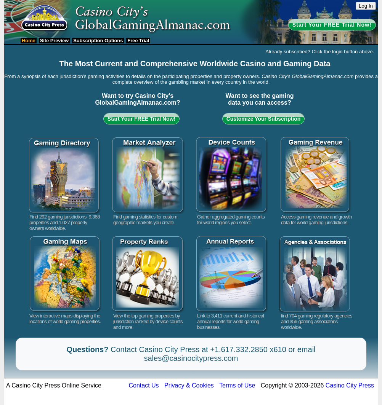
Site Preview (54, 40)
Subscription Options (98, 40)
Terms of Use (237, 385)
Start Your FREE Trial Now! (332, 25)
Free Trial (138, 40)
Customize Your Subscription (263, 119)
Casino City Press (350, 385)
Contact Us (143, 385)
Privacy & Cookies (189, 385)
